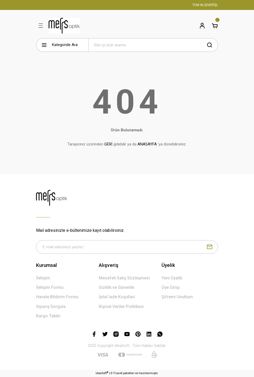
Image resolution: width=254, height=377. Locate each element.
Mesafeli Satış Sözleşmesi (124, 277)
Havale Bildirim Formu (57, 297)
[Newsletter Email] (127, 247)
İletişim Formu (49, 287)
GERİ (108, 144)
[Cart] (215, 25)
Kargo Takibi (48, 315)
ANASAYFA (147, 144)
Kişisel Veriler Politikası (121, 306)
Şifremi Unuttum (177, 297)
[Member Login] (202, 25)
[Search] (153, 45)
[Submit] (209, 247)
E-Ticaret (116, 373)
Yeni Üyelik (171, 277)
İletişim (43, 277)
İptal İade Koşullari (117, 297)
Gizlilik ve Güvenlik (116, 287)
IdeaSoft (102, 373)
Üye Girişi (170, 287)
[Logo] (64, 25)
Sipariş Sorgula (51, 306)
